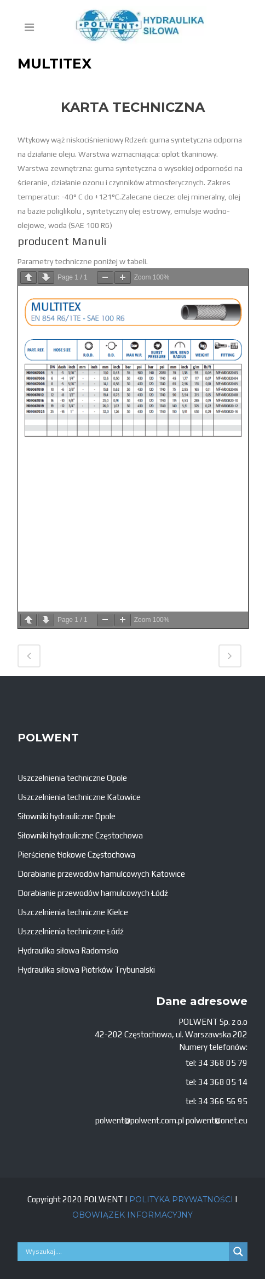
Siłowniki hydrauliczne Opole (67, 816)
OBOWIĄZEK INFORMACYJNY (132, 1215)
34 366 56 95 (222, 1101)
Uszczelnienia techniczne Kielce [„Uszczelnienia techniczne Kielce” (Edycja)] (73, 912)
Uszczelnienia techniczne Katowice (79, 797)
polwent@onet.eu (216, 1120)
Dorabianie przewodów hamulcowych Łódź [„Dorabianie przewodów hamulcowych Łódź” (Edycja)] (93, 893)
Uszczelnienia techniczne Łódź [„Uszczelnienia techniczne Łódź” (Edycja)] (71, 931)
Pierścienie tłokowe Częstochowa (76, 854)
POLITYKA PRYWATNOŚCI (181, 1199)
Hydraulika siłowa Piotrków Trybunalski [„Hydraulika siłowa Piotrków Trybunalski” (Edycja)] (86, 969)
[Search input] (126, 1251)
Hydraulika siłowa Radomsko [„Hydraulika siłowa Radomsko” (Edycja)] (68, 950)
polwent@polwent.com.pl (139, 1120)
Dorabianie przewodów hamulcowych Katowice (101, 873)
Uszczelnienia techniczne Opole (72, 778)
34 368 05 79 (222, 1062)
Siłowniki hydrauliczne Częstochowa (80, 835)
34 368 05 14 (222, 1082)
